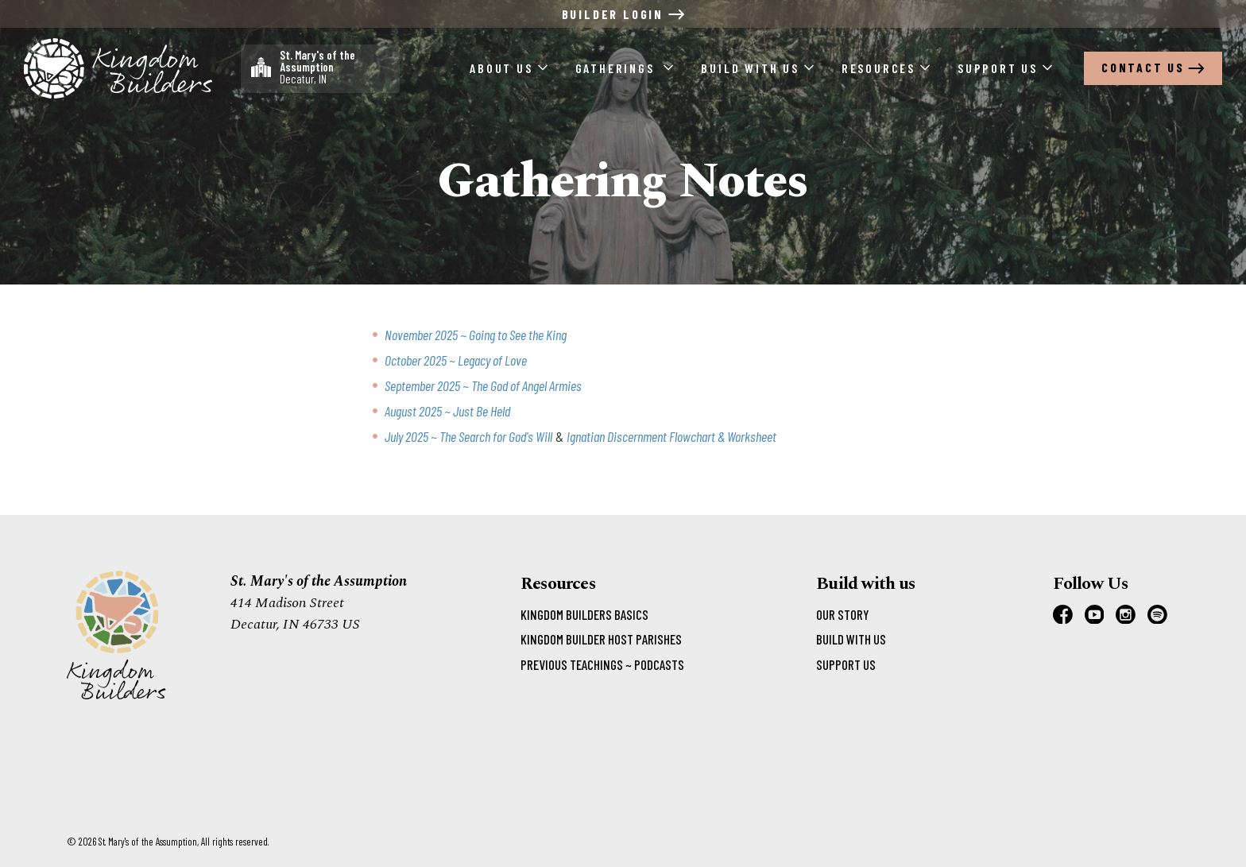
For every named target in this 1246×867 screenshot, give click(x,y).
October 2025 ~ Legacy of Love (456, 360)
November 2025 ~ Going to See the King (476, 334)
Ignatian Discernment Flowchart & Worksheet (671, 436)
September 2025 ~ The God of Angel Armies (483, 385)
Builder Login (623, 13)
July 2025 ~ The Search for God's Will (468, 436)
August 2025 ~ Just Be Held (447, 411)
